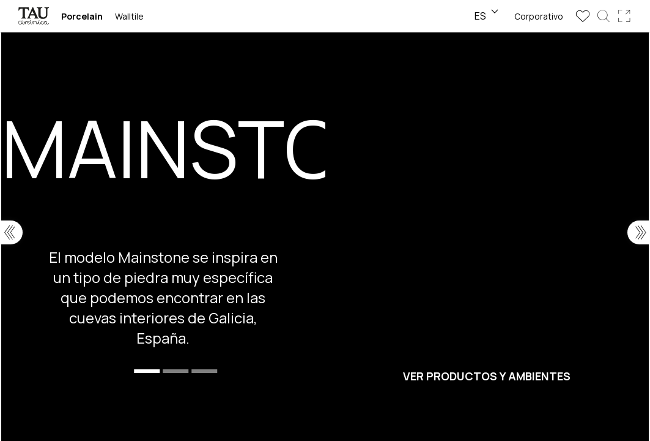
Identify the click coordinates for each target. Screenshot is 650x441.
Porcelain (82, 16)
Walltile (129, 16)
